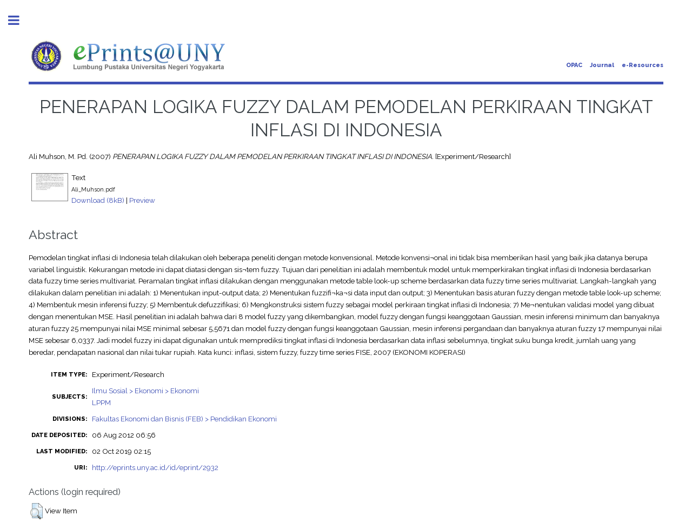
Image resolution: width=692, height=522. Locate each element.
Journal (602, 65)
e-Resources (642, 65)
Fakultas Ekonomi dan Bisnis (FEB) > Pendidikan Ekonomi (184, 418)
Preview (142, 200)
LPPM (101, 402)
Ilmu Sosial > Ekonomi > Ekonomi (145, 390)
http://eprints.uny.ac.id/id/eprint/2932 (155, 467)
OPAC (574, 65)
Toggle (19, 20)
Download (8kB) (97, 200)
